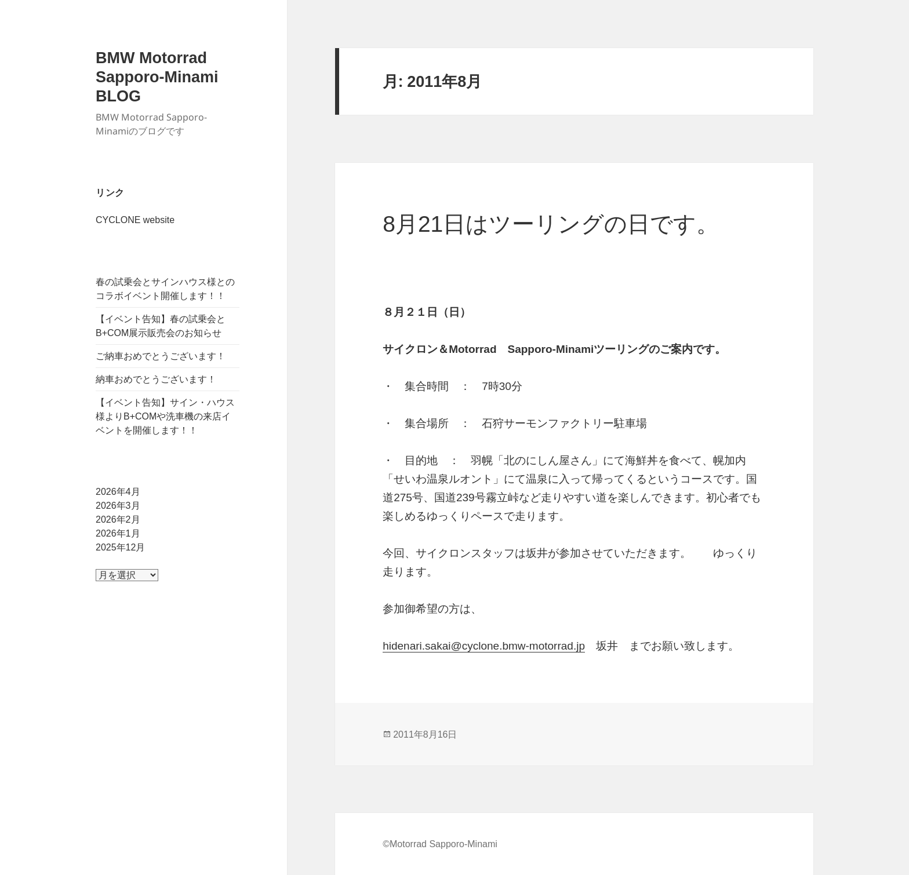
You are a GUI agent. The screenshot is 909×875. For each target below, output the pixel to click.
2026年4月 (118, 492)
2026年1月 (118, 533)
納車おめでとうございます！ (156, 379)
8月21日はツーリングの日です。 (551, 224)
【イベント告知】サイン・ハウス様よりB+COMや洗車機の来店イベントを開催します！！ (165, 416)
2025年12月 (120, 547)
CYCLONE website (135, 220)
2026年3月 (118, 506)
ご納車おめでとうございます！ (161, 356)
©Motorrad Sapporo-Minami (440, 844)
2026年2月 (118, 519)
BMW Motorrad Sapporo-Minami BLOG (157, 77)
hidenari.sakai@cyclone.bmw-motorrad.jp (484, 646)
